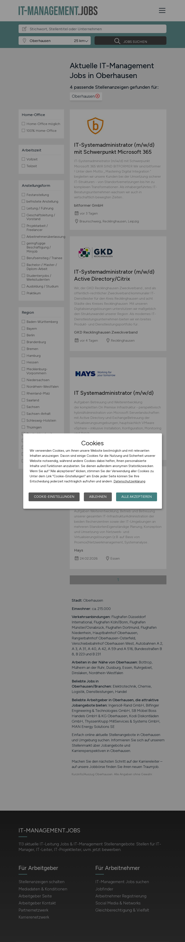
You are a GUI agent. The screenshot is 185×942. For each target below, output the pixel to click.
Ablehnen (97, 497)
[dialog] (92, 471)
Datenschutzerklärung (129, 481)
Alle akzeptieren (136, 497)
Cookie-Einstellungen (54, 497)
